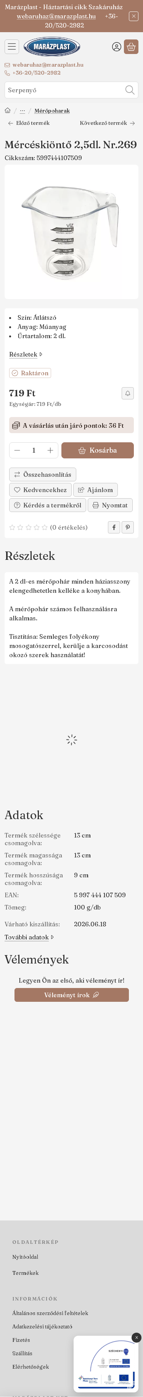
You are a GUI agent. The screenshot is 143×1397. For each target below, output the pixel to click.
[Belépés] (116, 46)
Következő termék (107, 122)
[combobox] (71, 90)
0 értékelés (70, 527)
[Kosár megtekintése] (131, 46)
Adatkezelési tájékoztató (42, 1326)
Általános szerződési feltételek (50, 1313)
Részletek (25, 354)
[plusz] (50, 450)
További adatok (29, 937)
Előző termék (29, 122)
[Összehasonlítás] (42, 474)
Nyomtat (110, 505)
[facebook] (114, 527)
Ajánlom (95, 490)
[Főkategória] (8, 111)
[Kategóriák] (12, 46)
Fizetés (21, 1339)
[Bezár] (133, 16)
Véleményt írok (71, 995)
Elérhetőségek (30, 1366)
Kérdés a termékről (47, 505)
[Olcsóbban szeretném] (128, 393)
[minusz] (17, 450)
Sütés (22, 111)
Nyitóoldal (25, 1256)
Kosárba (97, 450)
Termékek (25, 1272)
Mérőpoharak (52, 111)
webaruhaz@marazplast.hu (56, 16)
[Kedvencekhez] (40, 490)
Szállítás (22, 1353)
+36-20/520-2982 (37, 72)
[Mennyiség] (33, 450)
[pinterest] (128, 527)
